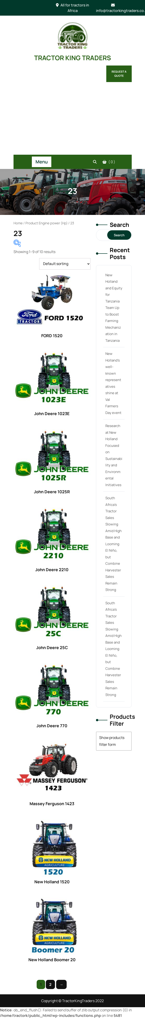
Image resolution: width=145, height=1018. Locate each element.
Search (119, 225)
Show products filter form (111, 741)
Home (18, 223)
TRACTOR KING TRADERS (72, 57)
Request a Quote (119, 74)
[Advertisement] (72, 120)
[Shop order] (64, 264)
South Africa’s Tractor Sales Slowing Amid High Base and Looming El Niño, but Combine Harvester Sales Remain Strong (113, 544)
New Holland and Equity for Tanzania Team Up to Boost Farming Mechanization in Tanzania (113, 308)
